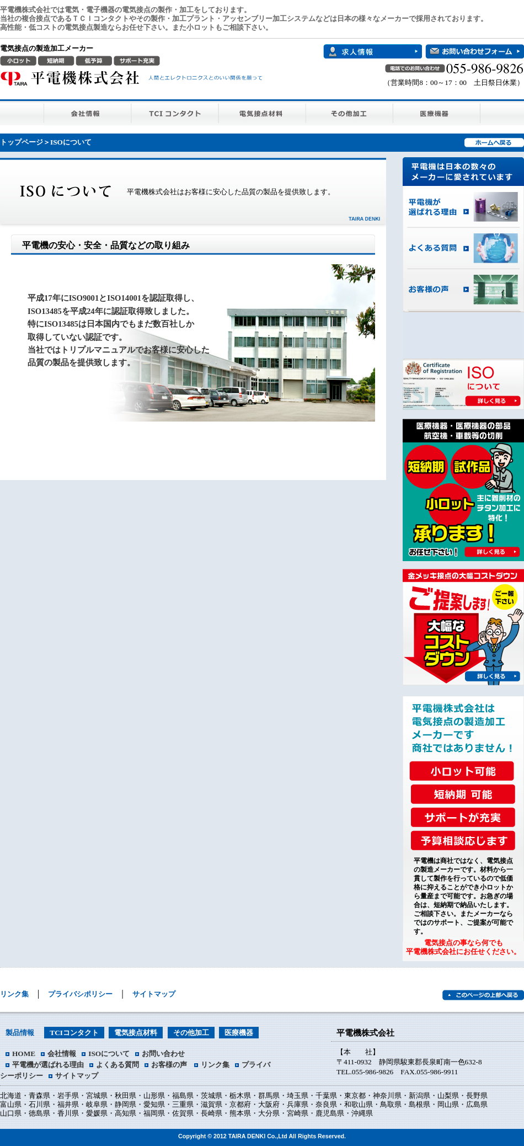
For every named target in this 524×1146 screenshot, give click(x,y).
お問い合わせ (163, 1053)
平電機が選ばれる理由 (463, 207)
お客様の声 (463, 290)
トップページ (21, 142)
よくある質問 (463, 248)
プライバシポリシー (80, 994)
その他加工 (349, 112)
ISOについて (109, 1053)
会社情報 (87, 112)
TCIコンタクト (175, 112)
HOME (23, 1053)
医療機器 (436, 112)
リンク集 (14, 994)
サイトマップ (153, 994)
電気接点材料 (262, 112)
